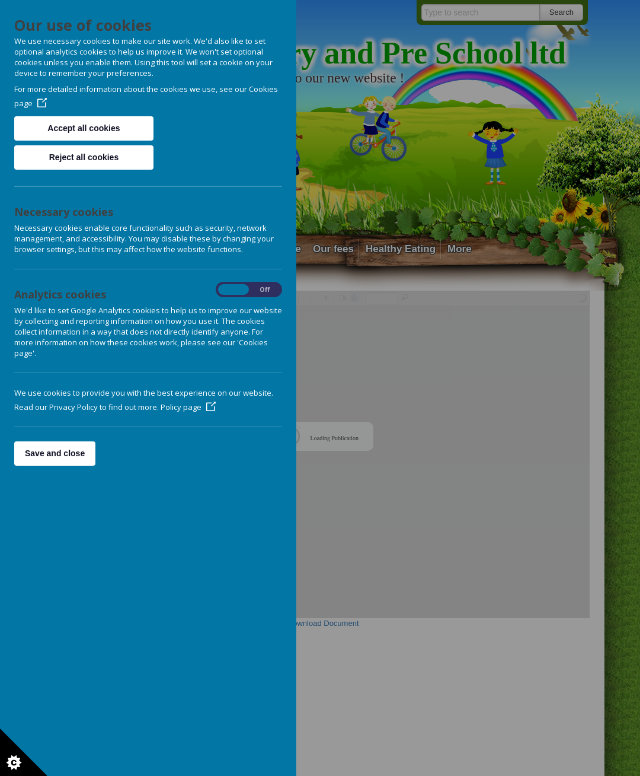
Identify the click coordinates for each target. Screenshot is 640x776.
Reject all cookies (84, 157)
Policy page (188, 407)
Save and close (55, 453)
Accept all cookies (83, 128)
